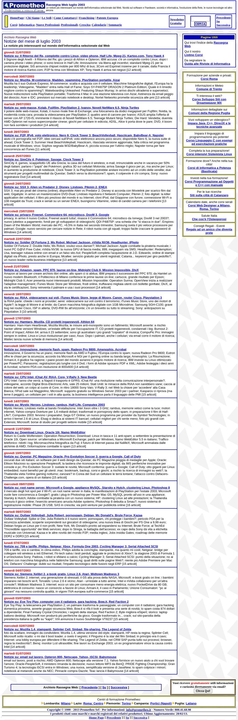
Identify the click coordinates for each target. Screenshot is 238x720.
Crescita (84, 24)
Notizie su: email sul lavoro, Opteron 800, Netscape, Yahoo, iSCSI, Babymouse (60, 657)
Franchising (86, 18)
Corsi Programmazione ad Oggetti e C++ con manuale (209, 183)
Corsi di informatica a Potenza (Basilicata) (209, 169)
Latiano (191, 703)
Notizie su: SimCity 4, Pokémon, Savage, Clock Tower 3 (43, 159)
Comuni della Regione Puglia (209, 113)
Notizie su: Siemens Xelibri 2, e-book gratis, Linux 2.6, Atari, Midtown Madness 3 (61, 574)
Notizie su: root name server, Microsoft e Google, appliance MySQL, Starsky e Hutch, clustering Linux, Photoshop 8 (87, 487)
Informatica (26, 24)
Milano (66, 703)
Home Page (96, 717)
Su (218, 21)
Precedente (223, 17)
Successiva (223, 25)
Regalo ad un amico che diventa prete (209, 231)
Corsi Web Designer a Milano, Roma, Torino (209, 207)
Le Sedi (47, 18)
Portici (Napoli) (161, 703)
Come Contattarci (65, 18)
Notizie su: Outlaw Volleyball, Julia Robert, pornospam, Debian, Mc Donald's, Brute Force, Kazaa (73, 515)
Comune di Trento (209, 89)
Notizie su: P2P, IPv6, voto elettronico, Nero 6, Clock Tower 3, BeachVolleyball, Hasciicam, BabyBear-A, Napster (84, 135)
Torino (126, 703)
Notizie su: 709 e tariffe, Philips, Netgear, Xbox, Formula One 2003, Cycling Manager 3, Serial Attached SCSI (81, 546)
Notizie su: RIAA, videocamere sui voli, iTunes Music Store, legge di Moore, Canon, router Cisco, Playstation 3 (83, 297)
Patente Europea (107, 18)
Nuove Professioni (47, 24)
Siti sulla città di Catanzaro (209, 195)
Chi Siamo (33, 18)
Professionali (69, 24)
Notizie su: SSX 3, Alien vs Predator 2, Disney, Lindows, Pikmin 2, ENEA (55, 187)
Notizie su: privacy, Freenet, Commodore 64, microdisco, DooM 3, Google (56, 214)
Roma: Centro (93, 703)
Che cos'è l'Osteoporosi (209, 219)
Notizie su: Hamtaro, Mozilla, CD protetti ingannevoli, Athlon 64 (49, 322)
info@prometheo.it (138, 709)
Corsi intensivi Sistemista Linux (209, 154)
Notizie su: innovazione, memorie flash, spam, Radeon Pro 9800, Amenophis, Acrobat (65, 349)
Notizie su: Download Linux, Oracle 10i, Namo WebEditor (45, 432)
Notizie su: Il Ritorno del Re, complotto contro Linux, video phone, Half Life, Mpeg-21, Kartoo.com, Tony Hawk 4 (84, 56)
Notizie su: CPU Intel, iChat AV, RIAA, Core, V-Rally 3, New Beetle (50, 377)
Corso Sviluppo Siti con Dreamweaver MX (209, 101)
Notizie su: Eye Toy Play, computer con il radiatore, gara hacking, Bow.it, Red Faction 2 (66, 601)
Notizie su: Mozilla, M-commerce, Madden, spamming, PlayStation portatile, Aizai (62, 80)
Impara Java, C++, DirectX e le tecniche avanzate (209, 124)
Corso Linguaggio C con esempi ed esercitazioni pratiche (209, 142)
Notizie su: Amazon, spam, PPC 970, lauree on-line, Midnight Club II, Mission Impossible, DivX (71, 270)
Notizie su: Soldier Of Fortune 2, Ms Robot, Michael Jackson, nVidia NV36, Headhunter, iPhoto (71, 242)
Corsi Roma (209, 79)
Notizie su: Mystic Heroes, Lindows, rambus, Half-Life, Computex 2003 (54, 404)
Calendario (99, 24)
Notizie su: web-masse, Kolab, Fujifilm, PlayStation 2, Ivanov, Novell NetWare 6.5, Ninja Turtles (71, 107)
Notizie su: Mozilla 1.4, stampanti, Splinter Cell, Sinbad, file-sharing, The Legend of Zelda (67, 629)
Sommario (115, 24)
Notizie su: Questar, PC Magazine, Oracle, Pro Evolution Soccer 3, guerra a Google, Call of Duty (72, 456)
